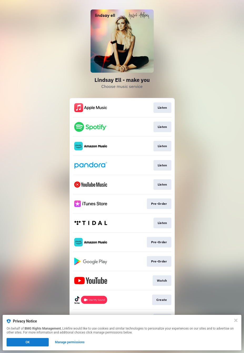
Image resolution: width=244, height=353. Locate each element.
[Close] (236, 320)
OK (28, 342)
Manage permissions (70, 342)
